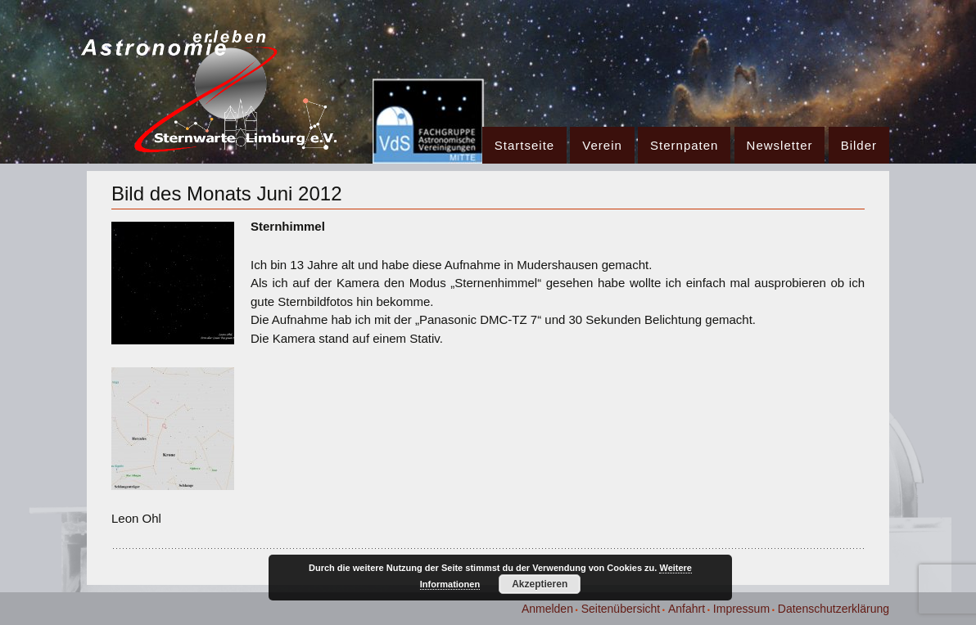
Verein (602, 145)
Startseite (524, 145)
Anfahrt (686, 608)
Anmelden (547, 608)
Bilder (859, 145)
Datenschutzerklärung (833, 608)
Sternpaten (684, 145)
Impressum (741, 608)
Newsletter (780, 145)
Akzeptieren (539, 584)
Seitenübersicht (621, 608)
